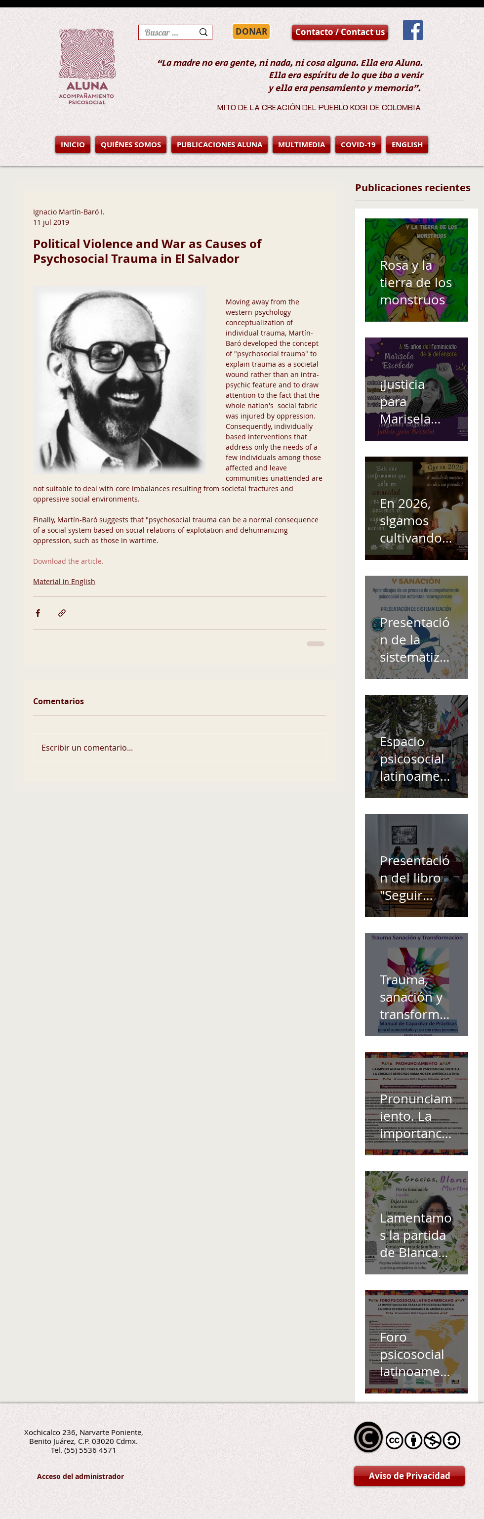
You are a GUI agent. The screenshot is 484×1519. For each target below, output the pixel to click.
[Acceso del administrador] (80, 1476)
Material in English (64, 581)
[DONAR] (251, 31)
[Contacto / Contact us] (340, 32)
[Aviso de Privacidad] (409, 1476)
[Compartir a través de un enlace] (62, 613)
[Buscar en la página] (162, 32)
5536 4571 (98, 1450)
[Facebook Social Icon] (413, 30)
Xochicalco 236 (50, 1432)
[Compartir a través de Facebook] (37, 613)
